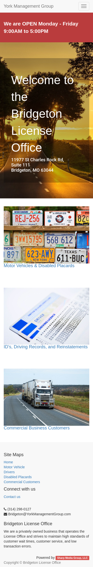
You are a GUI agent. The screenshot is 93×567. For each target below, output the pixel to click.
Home (8, 462)
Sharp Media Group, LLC (72, 557)
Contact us (12, 497)
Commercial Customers (22, 482)
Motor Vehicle (14, 467)
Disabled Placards (18, 477)
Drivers (9, 472)
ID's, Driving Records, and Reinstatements (46, 346)
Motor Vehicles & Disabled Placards (39, 265)
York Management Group (28, 6)
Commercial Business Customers (37, 427)
